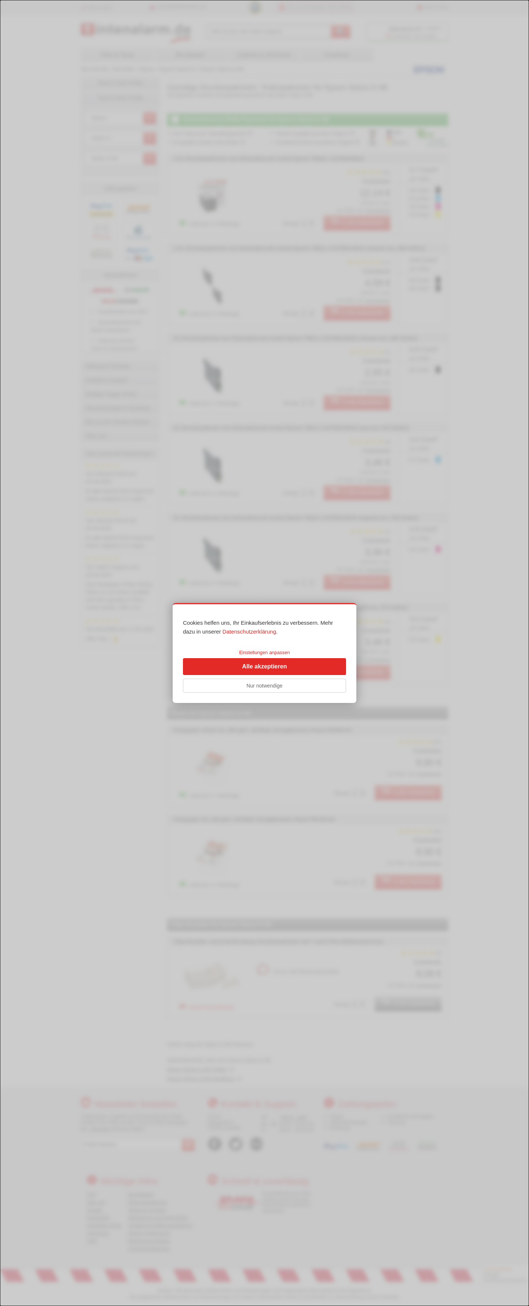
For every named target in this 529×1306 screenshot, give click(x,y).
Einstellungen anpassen (264, 652)
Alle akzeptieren (264, 666)
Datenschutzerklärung (249, 631)
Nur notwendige (264, 686)
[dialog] (264, 653)
